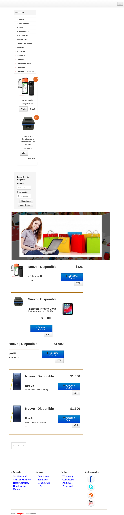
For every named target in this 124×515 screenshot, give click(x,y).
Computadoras (23, 31)
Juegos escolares (24, 43)
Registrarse (26, 201)
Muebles (20, 47)
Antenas (20, 19)
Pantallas (21, 51)
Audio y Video (23, 23)
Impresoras (22, 39)
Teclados (21, 67)
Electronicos (22, 35)
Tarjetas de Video (24, 63)
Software (21, 55)
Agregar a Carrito (72, 277)
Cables (20, 27)
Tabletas (20, 59)
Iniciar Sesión (25, 205)
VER (23, 109)
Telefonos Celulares (25, 71)
